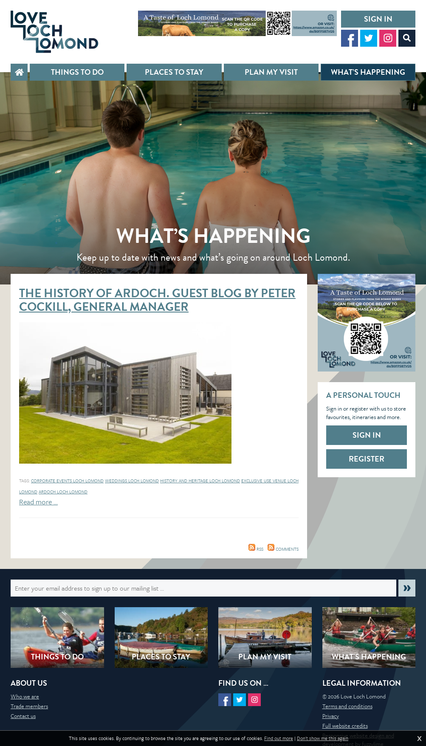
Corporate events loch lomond (67, 480)
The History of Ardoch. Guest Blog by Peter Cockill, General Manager (157, 299)
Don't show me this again (322, 738)
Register (366, 458)
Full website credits (345, 725)
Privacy (330, 716)
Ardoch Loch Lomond (63, 491)
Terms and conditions (347, 706)
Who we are (25, 696)
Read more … (38, 501)
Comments (283, 549)
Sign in (378, 19)
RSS (255, 549)
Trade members (29, 706)
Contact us (23, 716)
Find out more (278, 738)
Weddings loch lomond (132, 480)
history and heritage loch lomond (200, 480)
